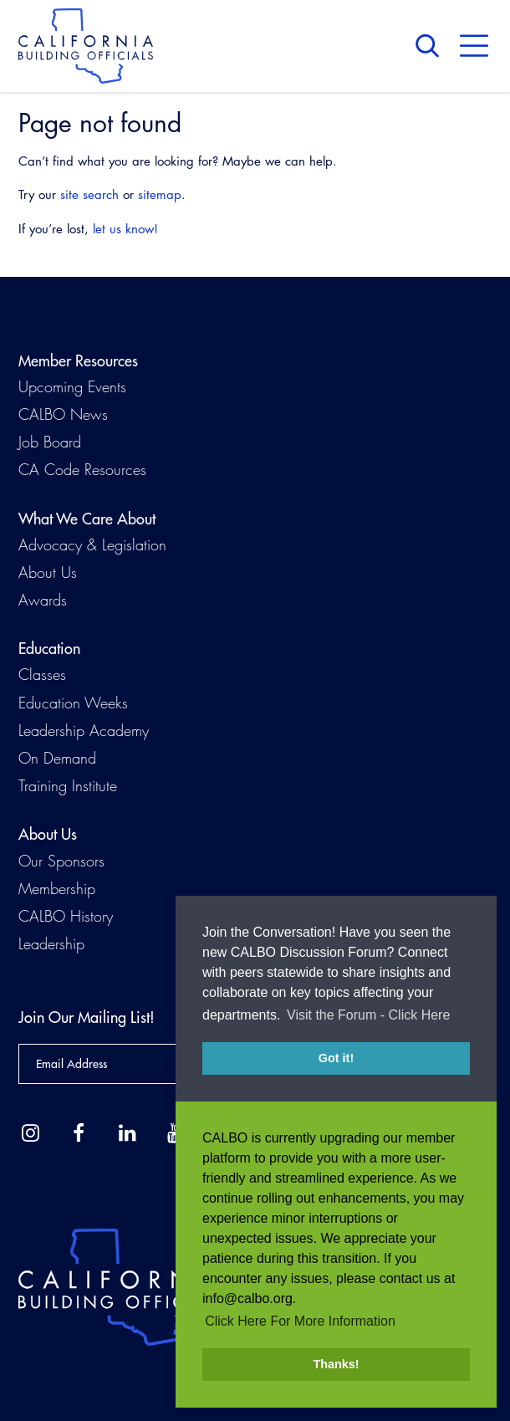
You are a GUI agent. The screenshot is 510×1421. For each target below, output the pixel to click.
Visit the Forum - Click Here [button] (368, 1016)
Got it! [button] (336, 1059)
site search (89, 194)
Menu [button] (474, 46)
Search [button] (431, 46)
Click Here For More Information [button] (300, 1321)
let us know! (125, 229)
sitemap (159, 194)
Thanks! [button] (336, 1364)
